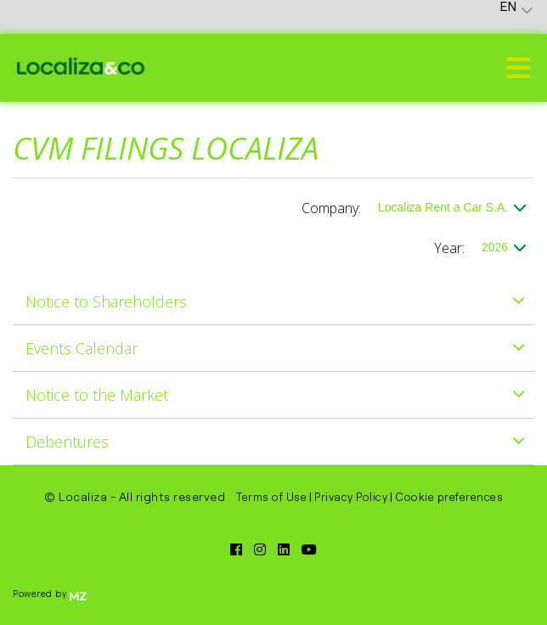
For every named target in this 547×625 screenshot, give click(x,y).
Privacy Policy (350, 497)
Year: (449, 248)
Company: (331, 208)
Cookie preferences (449, 497)
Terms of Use (271, 497)
